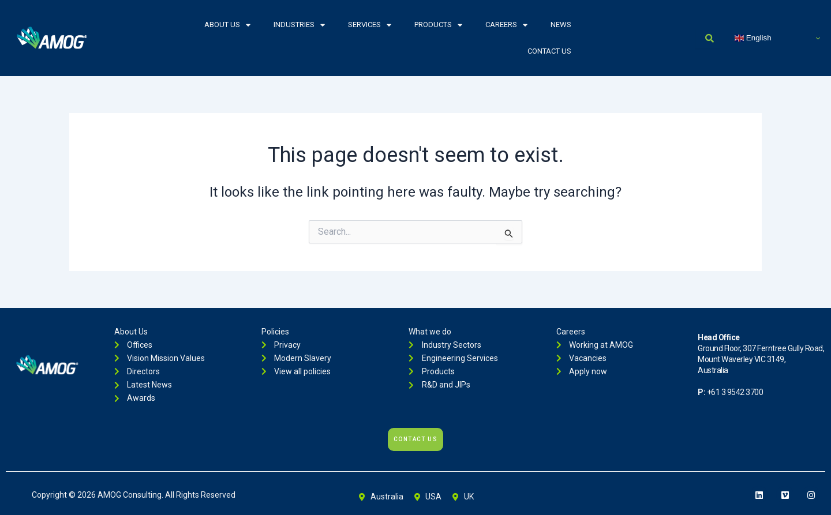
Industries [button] (299, 25)
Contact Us (549, 51)
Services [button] (369, 25)
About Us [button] (227, 25)
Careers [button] (506, 25)
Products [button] (438, 25)
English (753, 38)
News (561, 24)
